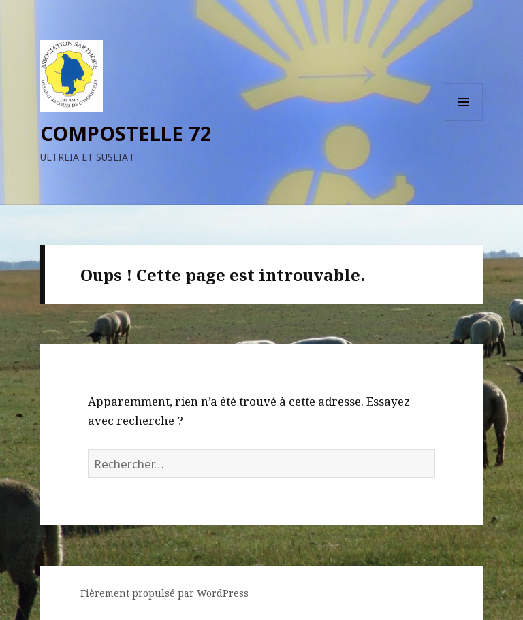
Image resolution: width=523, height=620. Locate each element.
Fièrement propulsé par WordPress (164, 593)
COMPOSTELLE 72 (126, 133)
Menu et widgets (464, 120)
